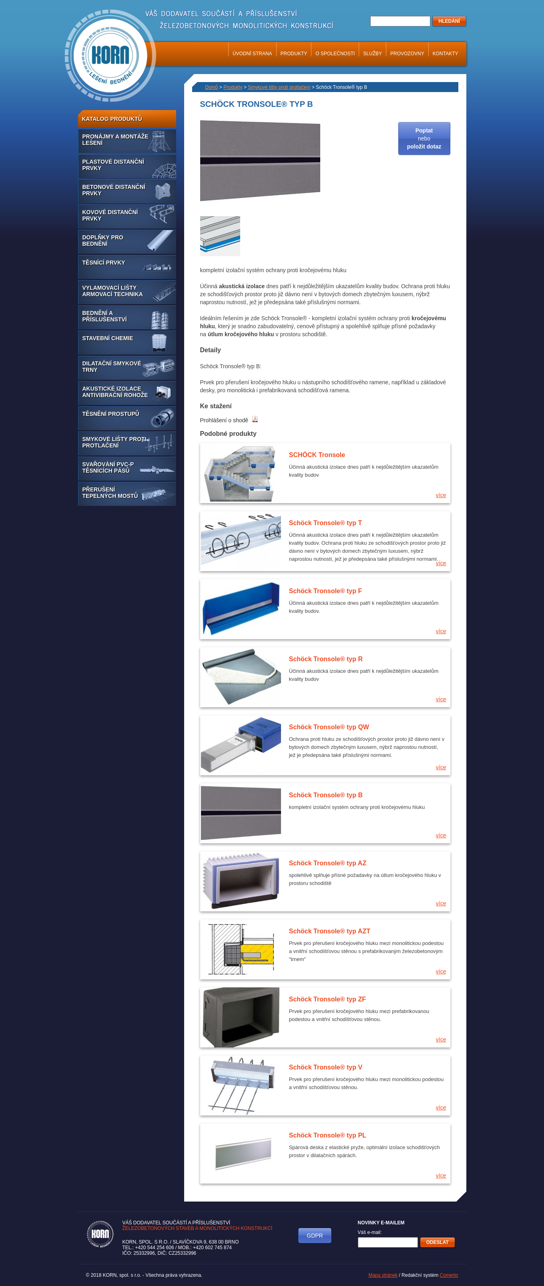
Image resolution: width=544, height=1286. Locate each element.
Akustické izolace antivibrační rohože (115, 391)
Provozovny (407, 53)
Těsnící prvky (103, 262)
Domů (211, 87)
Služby (372, 53)
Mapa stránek (382, 1275)
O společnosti (335, 53)
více (441, 495)
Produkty (294, 53)
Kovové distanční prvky (110, 215)
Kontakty (445, 53)
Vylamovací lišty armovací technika (112, 291)
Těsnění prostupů (110, 414)
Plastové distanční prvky (113, 164)
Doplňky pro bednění (102, 240)
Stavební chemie (107, 338)
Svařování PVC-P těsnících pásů (108, 467)
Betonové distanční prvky (113, 190)
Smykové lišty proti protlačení (114, 442)
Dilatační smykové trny (111, 366)
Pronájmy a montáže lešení (115, 139)
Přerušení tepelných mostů (110, 492)
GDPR (315, 1235)
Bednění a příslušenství (104, 316)
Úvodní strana (252, 53)
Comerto (449, 1275)
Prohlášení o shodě (229, 420)
